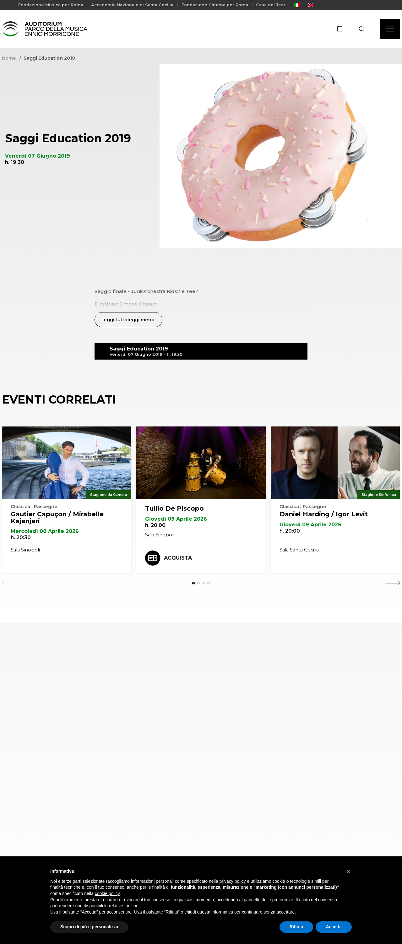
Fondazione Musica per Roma (50, 5)
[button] (349, 871)
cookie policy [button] (107, 893)
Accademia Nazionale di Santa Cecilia (132, 5)
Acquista (168, 558)
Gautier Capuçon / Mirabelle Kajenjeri (57, 518)
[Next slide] (392, 583)
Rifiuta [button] (296, 926)
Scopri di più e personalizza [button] (89, 926)
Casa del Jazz (271, 5)
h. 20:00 (155, 526)
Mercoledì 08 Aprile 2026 (45, 531)
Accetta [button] (334, 926)
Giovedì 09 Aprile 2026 (176, 519)
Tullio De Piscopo (174, 509)
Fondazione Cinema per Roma (215, 5)
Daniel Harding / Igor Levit (324, 514)
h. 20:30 (21, 538)
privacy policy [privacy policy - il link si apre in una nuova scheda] (233, 881)
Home (9, 58)
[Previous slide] (9, 583)
